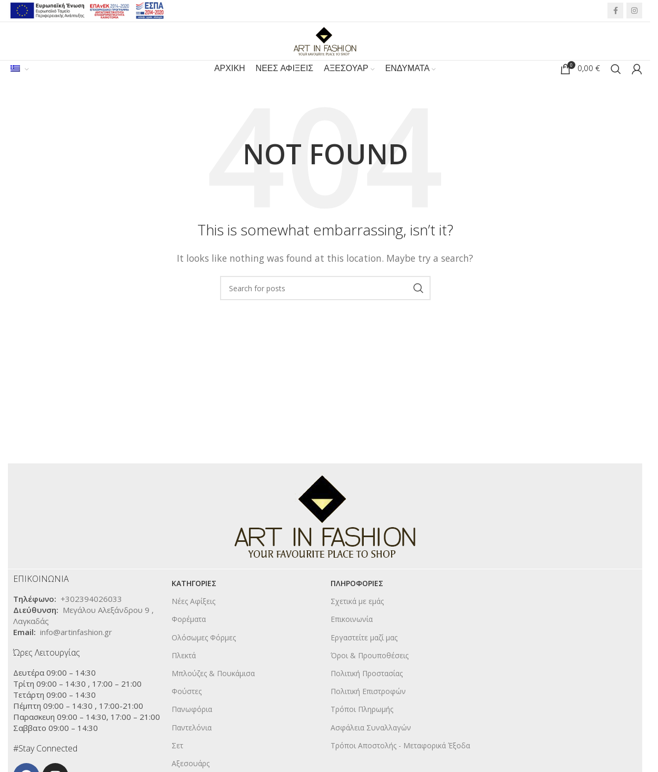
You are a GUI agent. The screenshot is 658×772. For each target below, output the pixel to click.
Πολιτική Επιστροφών (368, 710)
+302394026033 (91, 617)
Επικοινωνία (352, 637)
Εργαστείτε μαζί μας (364, 656)
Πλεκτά (184, 674)
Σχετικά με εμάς (357, 620)
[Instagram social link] (634, 12)
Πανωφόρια (192, 727)
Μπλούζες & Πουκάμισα (213, 692)
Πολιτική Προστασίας (367, 692)
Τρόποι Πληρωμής (362, 727)
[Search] (615, 84)
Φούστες (187, 710)
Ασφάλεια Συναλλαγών (371, 746)
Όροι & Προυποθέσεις (369, 674)
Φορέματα (189, 637)
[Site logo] (325, 47)
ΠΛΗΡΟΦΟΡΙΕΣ (357, 602)
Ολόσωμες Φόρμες (204, 656)
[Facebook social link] (615, 12)
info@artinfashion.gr (76, 650)
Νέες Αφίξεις (193, 620)
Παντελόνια (192, 746)
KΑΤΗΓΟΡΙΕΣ (194, 602)
